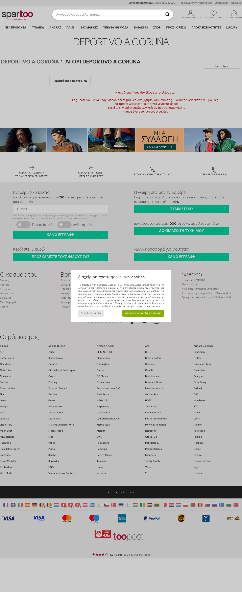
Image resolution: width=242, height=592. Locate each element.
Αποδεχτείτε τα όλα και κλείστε (143, 313)
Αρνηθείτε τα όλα (91, 313)
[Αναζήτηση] (167, 14)
